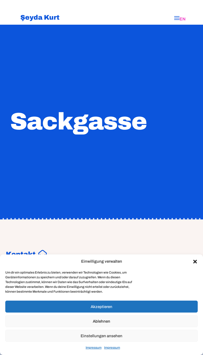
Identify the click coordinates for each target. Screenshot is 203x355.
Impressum (94, 347)
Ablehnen (101, 321)
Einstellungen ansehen (101, 336)
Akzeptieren (101, 307)
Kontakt (21, 254)
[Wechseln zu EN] (182, 19)
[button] (195, 261)
